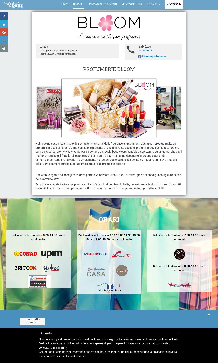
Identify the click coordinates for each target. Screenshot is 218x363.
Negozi (78, 4)
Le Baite (153, 4)
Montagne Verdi (132, 4)
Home (64, 4)
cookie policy (60, 348)
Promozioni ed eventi (103, 4)
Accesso (172, 4)
